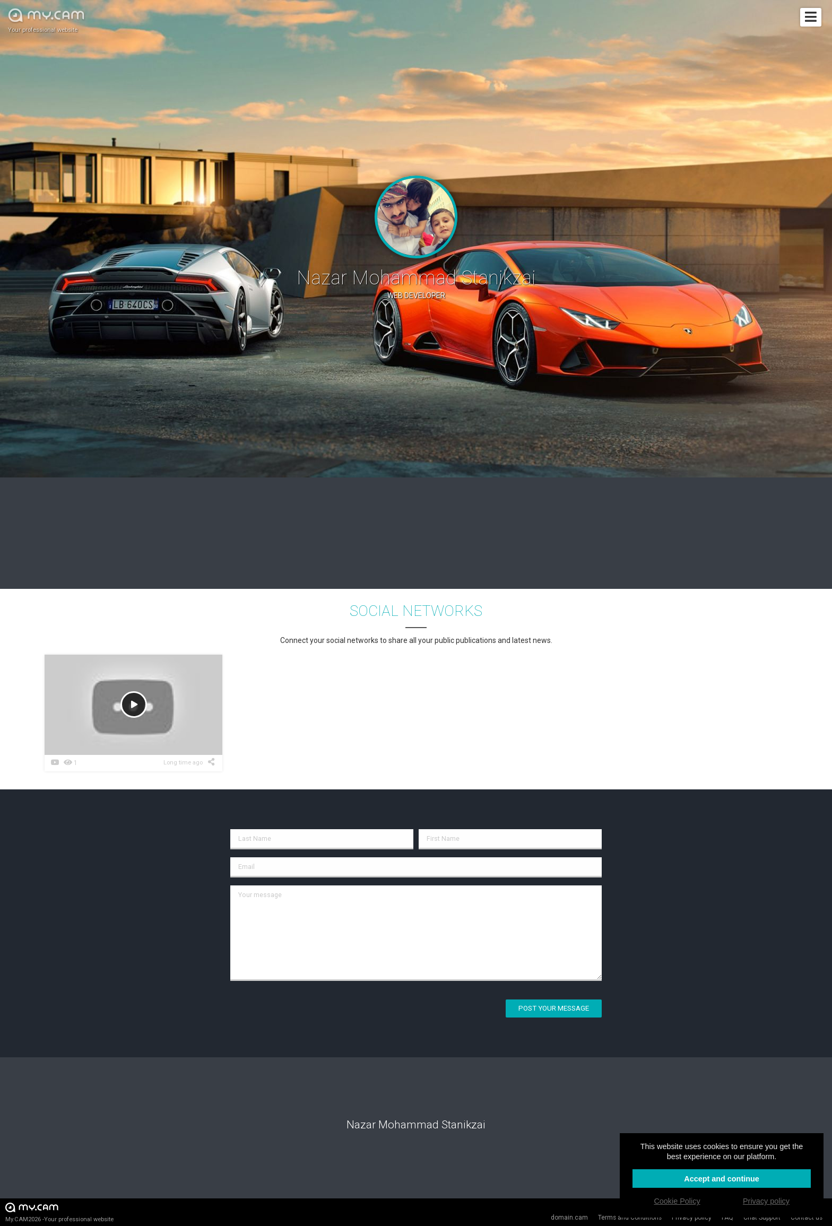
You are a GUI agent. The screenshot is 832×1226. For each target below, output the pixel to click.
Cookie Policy (677, 1201)
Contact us (806, 1217)
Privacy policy (692, 1217)
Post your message (553, 1008)
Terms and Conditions (630, 1217)
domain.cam (569, 1217)
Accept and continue (721, 1179)
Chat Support (762, 1217)
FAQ (727, 1217)
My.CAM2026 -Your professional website (59, 1212)
